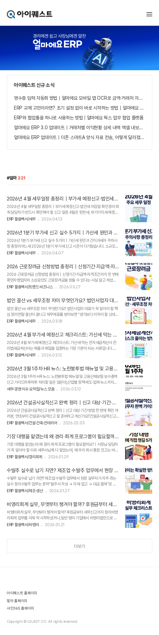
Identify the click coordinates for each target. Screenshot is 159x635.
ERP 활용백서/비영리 (23, 524)
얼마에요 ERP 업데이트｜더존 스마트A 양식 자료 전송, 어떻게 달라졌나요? (79, 137)
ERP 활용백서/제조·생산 (25, 490)
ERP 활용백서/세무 (21, 219)
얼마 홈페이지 (17, 601)
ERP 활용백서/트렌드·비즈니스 (30, 287)
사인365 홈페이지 (20, 608)
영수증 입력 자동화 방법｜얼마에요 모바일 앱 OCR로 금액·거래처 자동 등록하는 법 (79, 98)
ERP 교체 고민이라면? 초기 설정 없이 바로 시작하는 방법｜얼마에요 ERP (79, 108)
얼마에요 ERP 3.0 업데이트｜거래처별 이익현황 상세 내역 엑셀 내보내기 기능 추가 (79, 127)
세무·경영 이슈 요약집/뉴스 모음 (31, 389)
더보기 (79, 546)
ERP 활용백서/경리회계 (24, 457)
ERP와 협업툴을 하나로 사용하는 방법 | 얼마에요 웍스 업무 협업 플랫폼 (78, 117)
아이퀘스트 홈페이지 (22, 593)
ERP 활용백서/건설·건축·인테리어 (32, 423)
